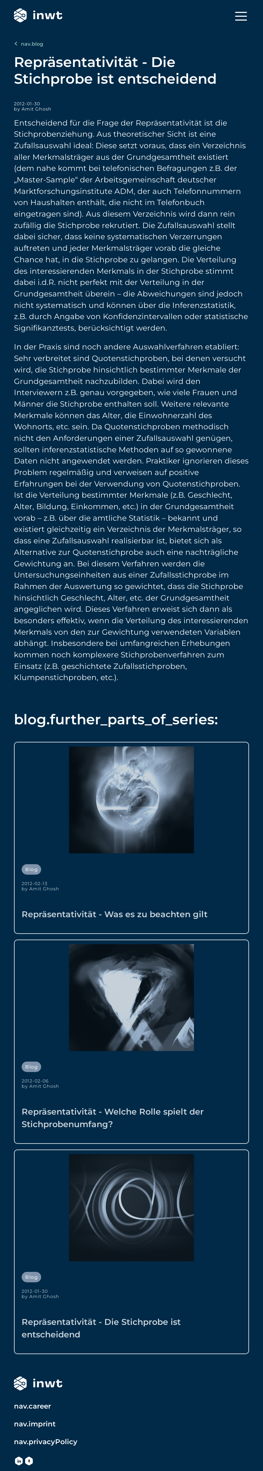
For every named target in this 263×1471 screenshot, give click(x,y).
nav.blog (28, 44)
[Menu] (241, 16)
